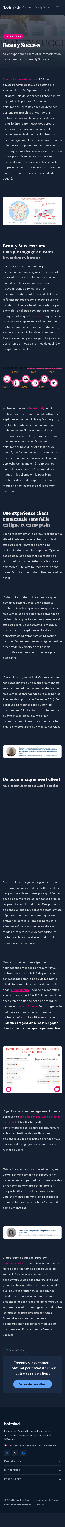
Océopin (34, 316)
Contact (39, 1504)
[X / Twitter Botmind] (15, 1453)
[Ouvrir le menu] (57, 7)
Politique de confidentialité (17, 1504)
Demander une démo (32, 1384)
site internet (35, 408)
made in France (26, 1006)
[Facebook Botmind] (23, 1453)
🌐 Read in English (15, 1350)
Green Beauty (20, 990)
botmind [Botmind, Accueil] (12, 7)
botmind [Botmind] (12, 1423)
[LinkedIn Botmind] (7, 1453)
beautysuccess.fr (14, 1263)
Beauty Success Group (18, 79)
